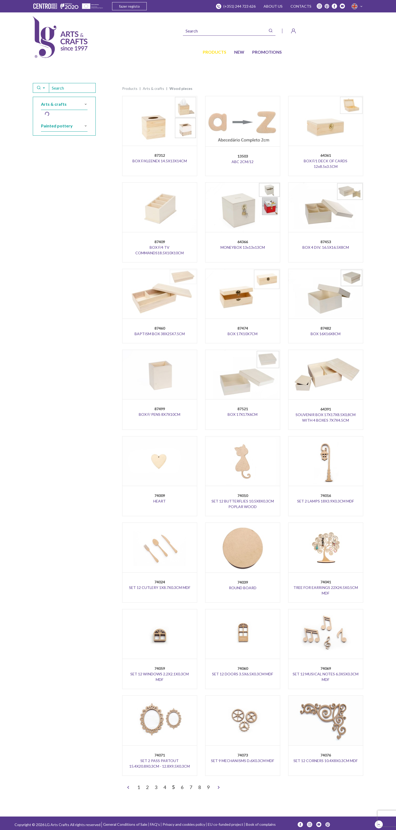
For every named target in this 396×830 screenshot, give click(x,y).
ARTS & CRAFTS (153, 88)
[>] (219, 787)
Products (129, 88)
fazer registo (129, 6)
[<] (128, 787)
